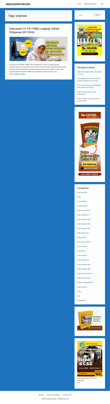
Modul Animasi (81, 251)
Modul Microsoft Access (84, 273)
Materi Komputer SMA (83, 219)
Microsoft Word (82, 246)
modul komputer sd (83, 260)
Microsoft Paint (81, 237)
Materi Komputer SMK (83, 224)
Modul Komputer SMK (83, 269)
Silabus (79, 291)
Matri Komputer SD (82, 233)
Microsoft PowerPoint (83, 242)
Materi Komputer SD (83, 215)
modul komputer (82, 255)
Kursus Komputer (82, 206)
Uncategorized (81, 300)
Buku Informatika (82, 192)
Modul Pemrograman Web (85, 282)
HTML (79, 197)
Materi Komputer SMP (83, 228)
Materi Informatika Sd (83, 210)
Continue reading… (20, 74)
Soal (78, 296)
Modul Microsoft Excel (84, 278)
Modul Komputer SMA (83, 264)
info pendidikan (81, 201)
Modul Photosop (82, 287)
